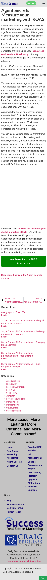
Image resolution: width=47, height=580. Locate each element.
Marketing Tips (12, 402)
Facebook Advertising (15, 387)
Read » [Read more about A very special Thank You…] (4, 315)
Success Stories (13, 411)
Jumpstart (10, 396)
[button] (44, 3)
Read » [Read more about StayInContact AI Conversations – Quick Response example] (4, 369)
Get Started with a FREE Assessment (23, 261)
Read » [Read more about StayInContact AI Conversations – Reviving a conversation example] (4, 337)
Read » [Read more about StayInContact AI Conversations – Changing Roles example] (4, 347)
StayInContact (12, 408)
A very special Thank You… (14, 312)
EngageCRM (11, 384)
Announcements (13, 381)
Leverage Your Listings (16, 399)
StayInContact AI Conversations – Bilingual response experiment (22, 322)
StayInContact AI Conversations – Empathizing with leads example (18, 354)
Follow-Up (10, 390)
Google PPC (11, 393)
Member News (12, 405)
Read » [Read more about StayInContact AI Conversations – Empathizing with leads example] (4, 358)
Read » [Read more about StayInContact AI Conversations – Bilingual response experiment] (4, 326)
